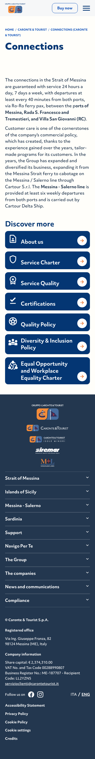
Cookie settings (18, 730)
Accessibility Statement (25, 705)
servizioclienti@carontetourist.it (32, 683)
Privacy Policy (16, 713)
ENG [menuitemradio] (86, 694)
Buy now (64, 8)
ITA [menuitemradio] (74, 694)
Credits (11, 738)
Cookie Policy (16, 722)
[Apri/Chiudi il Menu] (86, 8)
